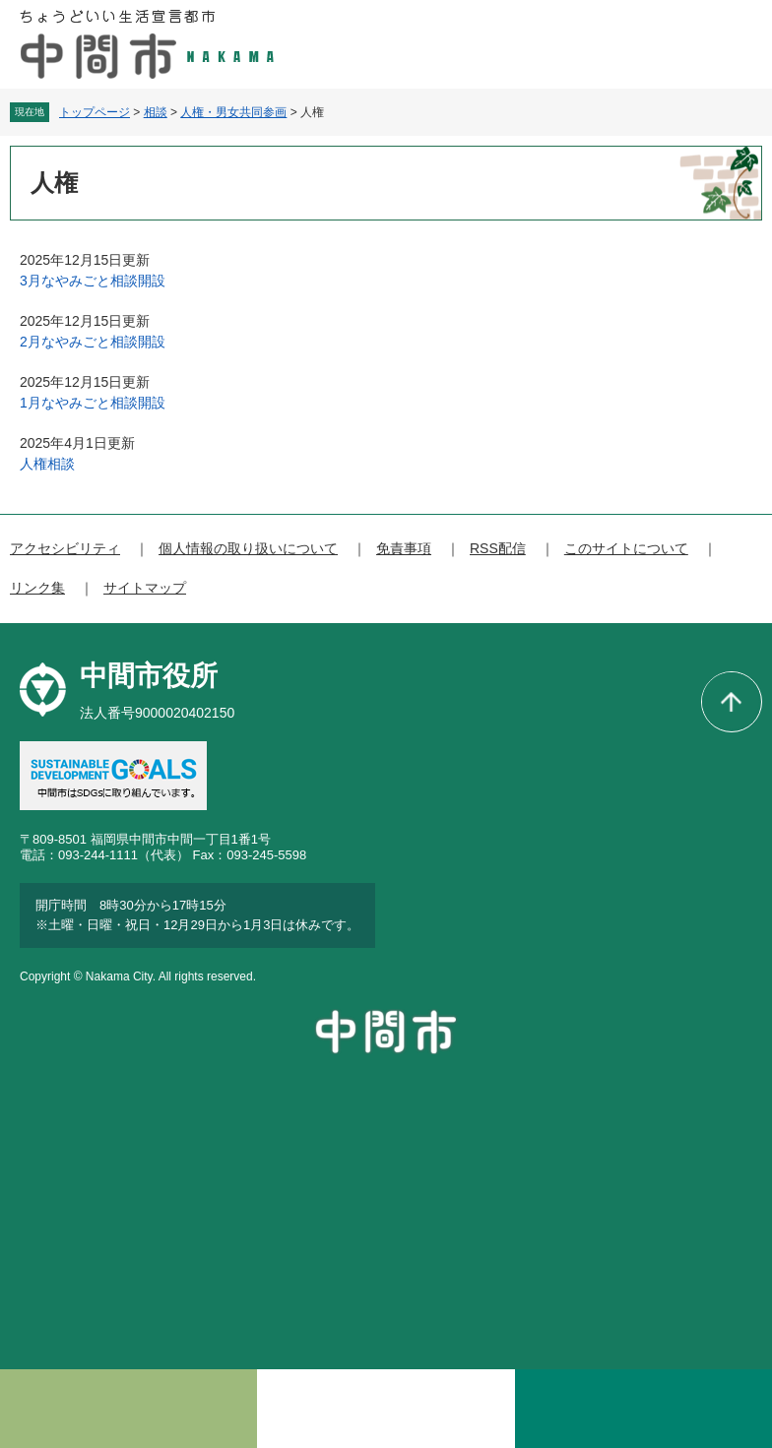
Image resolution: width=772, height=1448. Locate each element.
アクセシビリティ (65, 548)
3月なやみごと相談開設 (92, 280)
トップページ (94, 112)
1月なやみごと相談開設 (92, 402)
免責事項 (403, 548)
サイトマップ (144, 588)
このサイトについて (626, 548)
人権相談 (47, 464)
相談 (155, 112)
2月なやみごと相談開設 (92, 341)
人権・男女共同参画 (233, 112)
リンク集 (37, 588)
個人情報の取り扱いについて (248, 548)
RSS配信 (498, 548)
